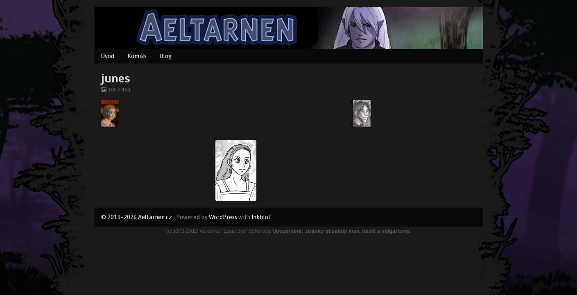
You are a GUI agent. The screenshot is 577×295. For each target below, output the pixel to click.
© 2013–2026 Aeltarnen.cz (136, 217)
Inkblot (261, 217)
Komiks (137, 56)
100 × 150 (119, 90)
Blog (166, 56)
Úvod (107, 56)
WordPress (223, 217)
